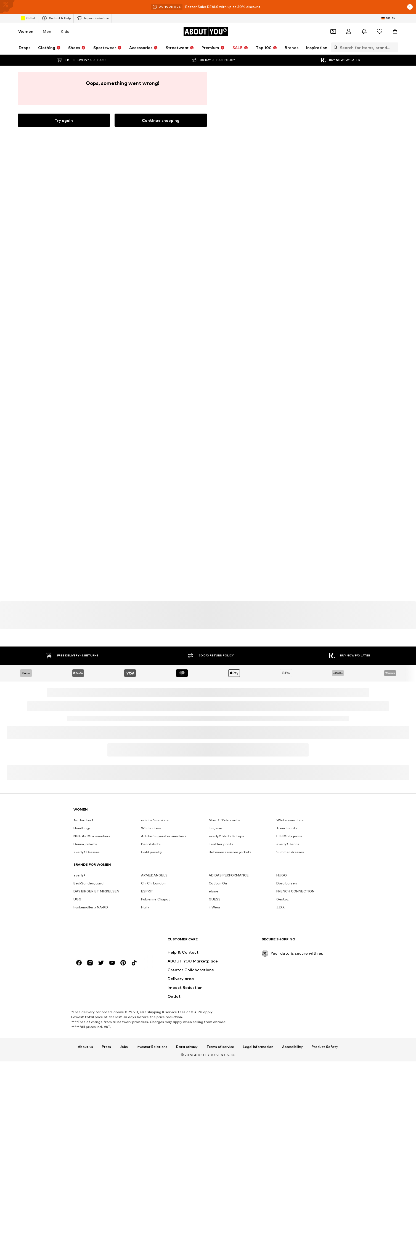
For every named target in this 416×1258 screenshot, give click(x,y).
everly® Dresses (86, 1022)
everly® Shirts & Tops (226, 1006)
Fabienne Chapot (155, 1069)
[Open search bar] (334, 47)
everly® (79, 1045)
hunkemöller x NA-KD (90, 1077)
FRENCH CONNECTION (295, 1061)
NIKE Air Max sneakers (91, 1006)
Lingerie (215, 998)
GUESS (215, 1069)
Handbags (82, 998)
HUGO (281, 1045)
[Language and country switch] (388, 18)
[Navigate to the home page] (206, 31)
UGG (77, 1069)
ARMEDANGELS (154, 1045)
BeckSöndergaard (88, 1053)
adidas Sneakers (155, 990)
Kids (65, 31)
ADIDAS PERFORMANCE (229, 1045)
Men (47, 31)
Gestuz (282, 1069)
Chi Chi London (153, 1053)
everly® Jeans (287, 1014)
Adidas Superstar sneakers (163, 1006)
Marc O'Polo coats (224, 990)
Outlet (28, 18)
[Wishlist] (379, 31)
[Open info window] (410, 7)
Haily (145, 1077)
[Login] (348, 31)
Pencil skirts (151, 1014)
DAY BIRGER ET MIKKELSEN (96, 1061)
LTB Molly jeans (289, 1006)
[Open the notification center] (364, 31)
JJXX (280, 1077)
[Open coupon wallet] (333, 31)
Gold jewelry (151, 1022)
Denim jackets (85, 1014)
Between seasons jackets (230, 1022)
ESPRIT (147, 1061)
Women (25, 31)
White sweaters (290, 990)
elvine (213, 1061)
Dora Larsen (286, 1053)
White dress (151, 998)
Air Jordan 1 (83, 990)
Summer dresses (290, 1022)
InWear (215, 1077)
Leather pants (221, 1014)
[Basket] (395, 31)
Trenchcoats (286, 998)
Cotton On (218, 1053)
